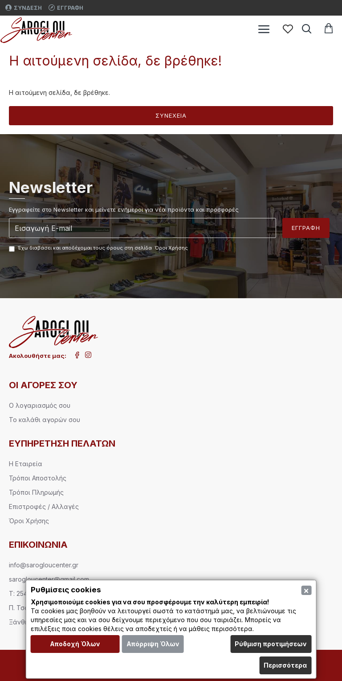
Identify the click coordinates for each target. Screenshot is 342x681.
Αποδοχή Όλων (75, 644)
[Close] (306, 590)
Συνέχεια (171, 115)
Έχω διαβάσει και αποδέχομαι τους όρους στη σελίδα (99, 248)
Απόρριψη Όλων (152, 644)
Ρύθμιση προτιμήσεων (271, 644)
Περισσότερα (285, 665)
